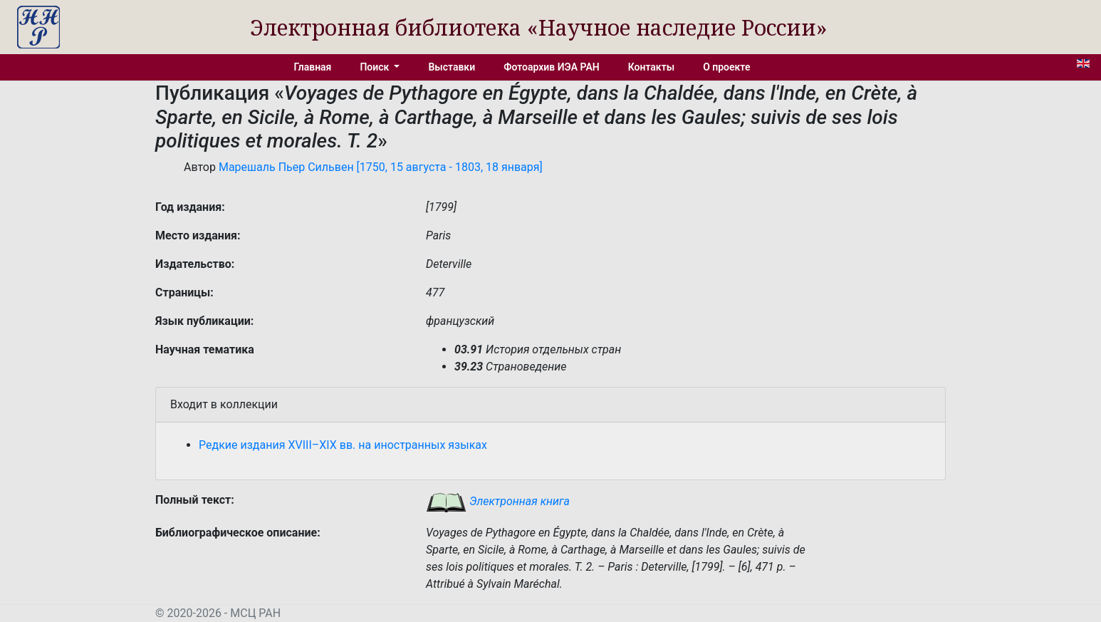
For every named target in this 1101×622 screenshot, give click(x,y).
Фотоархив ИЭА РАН (551, 67)
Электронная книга (498, 501)
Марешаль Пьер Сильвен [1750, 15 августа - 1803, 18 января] (381, 167)
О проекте (726, 67)
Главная (313, 67)
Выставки (451, 67)
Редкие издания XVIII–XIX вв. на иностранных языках (343, 445)
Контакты (651, 67)
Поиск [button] (375, 67)
